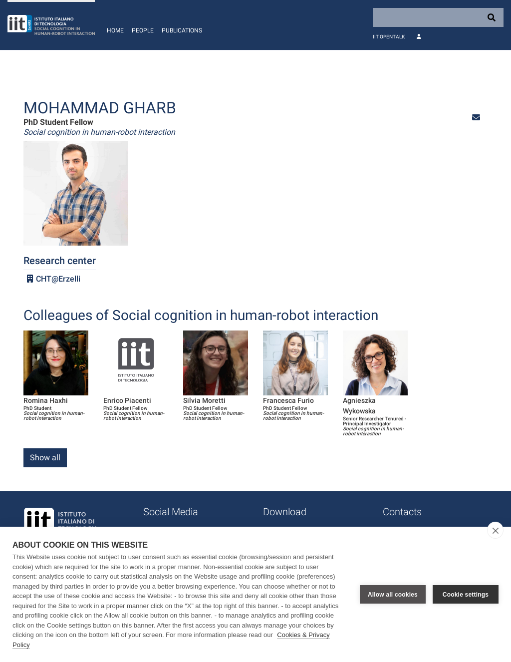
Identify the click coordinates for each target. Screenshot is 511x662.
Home (115, 30)
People (143, 30)
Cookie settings (466, 594)
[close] (495, 530)
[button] (476, 117)
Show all (45, 457)
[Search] (438, 17)
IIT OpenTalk (389, 36)
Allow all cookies (393, 594)
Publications (182, 30)
